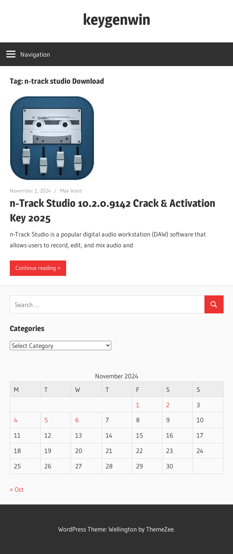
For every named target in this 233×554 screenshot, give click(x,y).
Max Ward (71, 190)
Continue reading (35, 267)
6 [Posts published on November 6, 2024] (77, 420)
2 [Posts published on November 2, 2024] (167, 405)
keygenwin (116, 19)
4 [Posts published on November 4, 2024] (15, 420)
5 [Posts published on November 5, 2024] (46, 420)
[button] (52, 138)
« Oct (17, 489)
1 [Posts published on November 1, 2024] (137, 405)
